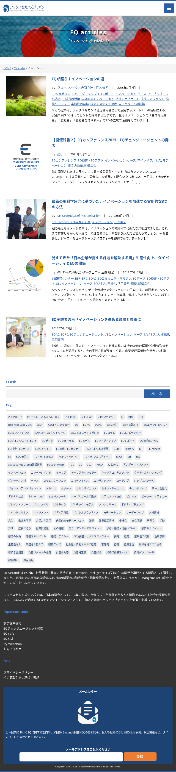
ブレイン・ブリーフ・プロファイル (28, 504)
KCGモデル (22, 456)
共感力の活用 (71, 99)
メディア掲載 (61, 512)
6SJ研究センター (63, 278)
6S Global (70, 417)
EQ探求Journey (149, 440)
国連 (91, 520)
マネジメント (41, 512)
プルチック (59, 504)
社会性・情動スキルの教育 (81, 544)
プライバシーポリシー (18, 672)
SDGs (119, 456)
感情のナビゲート (127, 99)
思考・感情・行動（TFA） (121, 528)
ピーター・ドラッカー (154, 496)
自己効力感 (62, 552)
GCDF (116, 448)
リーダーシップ (135, 512)
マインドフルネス (149, 160)
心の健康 (59, 528)
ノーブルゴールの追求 (83, 496)
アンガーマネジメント (135, 464)
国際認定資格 (106, 520)
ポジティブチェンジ (132, 504)
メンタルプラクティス (86, 512)
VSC (107, 334)
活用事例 (123, 283)
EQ (76, 424)
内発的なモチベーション (97, 99)
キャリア (61, 472)
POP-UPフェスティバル (97, 456)
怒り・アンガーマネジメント (85, 528)
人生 (10, 520)
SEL (138, 456)
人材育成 (163, 334)
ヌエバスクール (57, 496)
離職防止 (13, 560)
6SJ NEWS (86, 417)
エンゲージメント (41, 472)
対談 (10, 528)
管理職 (105, 544)
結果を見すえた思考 (103, 104)
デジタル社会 (15, 496)
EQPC (64, 334)
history (129, 448)
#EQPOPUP (15, 417)
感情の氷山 (14, 536)
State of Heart (55, 464)
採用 (116, 536)
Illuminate (154, 448)
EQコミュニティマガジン (114, 278)
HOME (7, 68)
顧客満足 (28, 560)
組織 (134, 283)
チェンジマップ (138, 488)
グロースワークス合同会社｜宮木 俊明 (83, 88)
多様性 (111, 283)
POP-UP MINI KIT (68, 456)
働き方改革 (75, 165)
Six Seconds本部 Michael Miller (79, 216)
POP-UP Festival (43, 456)
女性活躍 (137, 520)
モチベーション (112, 512)
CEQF (40, 424)
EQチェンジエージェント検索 (23, 628)
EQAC (92, 278)
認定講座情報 (12, 623)
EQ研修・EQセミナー (68, 448)
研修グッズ (54, 544)
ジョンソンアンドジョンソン (24, 488)
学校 (162, 520)
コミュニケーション (54, 480)
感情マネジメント (153, 99)
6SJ (59, 154)
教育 (126, 536)
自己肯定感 (80, 552)
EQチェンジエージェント (86, 334)
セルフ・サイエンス (113, 488)
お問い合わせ (12, 649)
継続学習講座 (15, 552)
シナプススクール (144, 480)
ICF (141, 448)
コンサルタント (102, 480)
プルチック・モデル (82, 504)
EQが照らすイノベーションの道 (78, 78)
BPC (85, 278)
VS (80, 464)
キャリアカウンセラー (83, 472)
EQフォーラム (66, 440)
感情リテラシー (60, 536)
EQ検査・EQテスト (91, 160)
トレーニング (36, 496)
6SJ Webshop (12, 644)
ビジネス (120, 222)
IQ (9, 456)
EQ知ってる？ (43, 448)
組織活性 (90, 165)
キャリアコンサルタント (115, 472)
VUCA (99, 464)
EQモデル (84, 440)
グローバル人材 (17, 480)
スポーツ (66, 488)
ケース (142, 94)
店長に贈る (24, 528)
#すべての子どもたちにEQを (43, 417)
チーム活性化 (159, 488)
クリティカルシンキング (148, 472)
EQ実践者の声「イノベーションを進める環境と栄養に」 (98, 319)
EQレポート (106, 94)
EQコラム (109, 432)
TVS (71, 464)
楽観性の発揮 (80, 104)
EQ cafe (8, 633)
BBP (78, 278)
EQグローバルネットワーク (50, 432)
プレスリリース (107, 504)
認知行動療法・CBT (117, 552)
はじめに (113, 464)
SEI (58, 283)
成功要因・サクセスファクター (91, 536)
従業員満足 (42, 528)
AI (122, 417)
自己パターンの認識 (131, 104)
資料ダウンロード (144, 552)
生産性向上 (14, 544)
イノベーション (125, 94)
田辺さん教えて (34, 544)
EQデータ (139, 278)
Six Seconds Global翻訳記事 (71, 222)
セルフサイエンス (86, 488)
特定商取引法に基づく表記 (21, 677)
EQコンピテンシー (130, 432)
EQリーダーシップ (84, 94)
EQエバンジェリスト (156, 424)
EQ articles (19, 68)
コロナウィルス (80, 480)
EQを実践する (61, 94)
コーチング (122, 480)
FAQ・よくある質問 (97, 448)
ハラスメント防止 (111, 496)
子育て (150, 520)
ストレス (51, 488)
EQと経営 (112, 424)
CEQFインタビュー (59, 424)
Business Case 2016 (20, 424)
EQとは (8, 638)
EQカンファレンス (64, 160)
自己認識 (96, 552)
